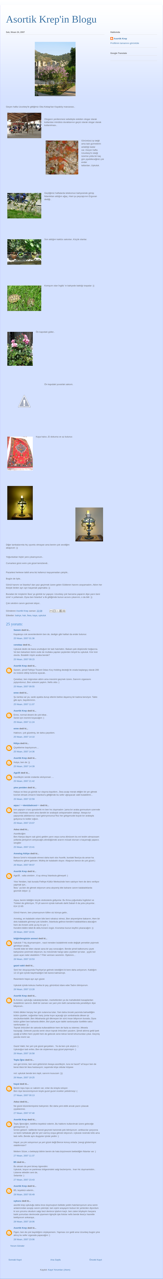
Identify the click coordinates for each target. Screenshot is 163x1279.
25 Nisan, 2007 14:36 (24, 751)
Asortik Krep (20, 666)
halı (24, 615)
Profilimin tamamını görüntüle (124, 43)
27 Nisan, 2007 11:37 (24, 1155)
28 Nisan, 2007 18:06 (24, 1221)
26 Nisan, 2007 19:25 (24, 1077)
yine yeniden (20, 787)
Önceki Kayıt (95, 1259)
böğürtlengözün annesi (26, 938)
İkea (29, 615)
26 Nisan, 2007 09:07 (24, 865)
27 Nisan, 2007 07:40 (24, 1113)
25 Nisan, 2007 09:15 (24, 659)
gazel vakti (19, 965)
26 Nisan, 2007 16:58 (24, 1053)
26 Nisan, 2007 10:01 (24, 932)
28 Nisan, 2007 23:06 (24, 1239)
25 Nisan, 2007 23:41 (24, 847)
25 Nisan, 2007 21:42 (24, 781)
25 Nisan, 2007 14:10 (24, 737)
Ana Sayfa (55, 1259)
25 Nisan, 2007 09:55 (24, 686)
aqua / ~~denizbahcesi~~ (27, 805)
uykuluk (42, 615)
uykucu (17, 1201)
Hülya (17, 743)
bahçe (18, 615)
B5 (15, 1162)
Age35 (17, 773)
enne (16, 692)
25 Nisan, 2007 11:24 (24, 722)
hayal (16, 1084)
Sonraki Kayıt (15, 1259)
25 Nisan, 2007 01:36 (24, 638)
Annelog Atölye (22, 853)
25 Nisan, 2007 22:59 (24, 799)
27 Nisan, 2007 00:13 (24, 1095)
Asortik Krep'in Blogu (51, 19)
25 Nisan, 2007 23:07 (24, 823)
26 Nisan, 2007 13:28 (24, 989)
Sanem (17, 630)
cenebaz (18, 644)
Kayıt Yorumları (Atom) (59, 1269)
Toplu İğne (19, 1060)
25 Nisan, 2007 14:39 (24, 766)
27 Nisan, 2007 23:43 (24, 1179)
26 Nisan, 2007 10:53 (24, 959)
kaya (35, 615)
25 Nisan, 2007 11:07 (24, 704)
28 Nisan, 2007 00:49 (24, 1194)
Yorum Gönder (17, 1246)
